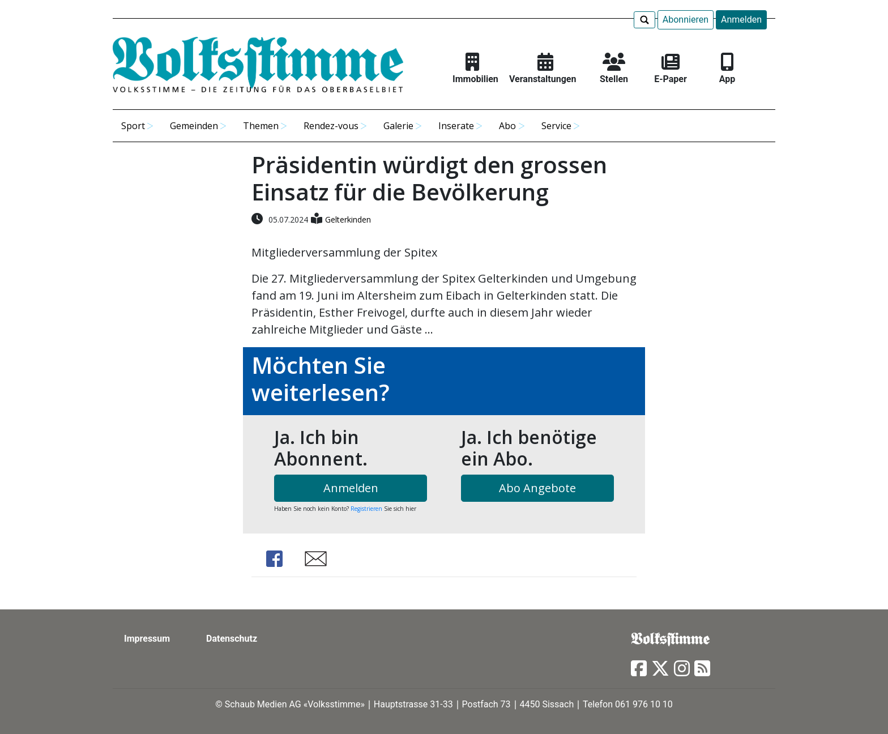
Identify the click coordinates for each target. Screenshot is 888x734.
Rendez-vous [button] (331, 126)
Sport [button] (133, 126)
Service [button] (556, 126)
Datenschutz (231, 638)
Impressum (147, 638)
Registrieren (366, 509)
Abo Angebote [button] (537, 488)
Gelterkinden (348, 219)
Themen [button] (261, 126)
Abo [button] (507, 126)
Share (274, 558)
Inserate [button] (456, 126)
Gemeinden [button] (194, 126)
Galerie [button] (398, 126)
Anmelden (741, 19)
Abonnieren (685, 19)
